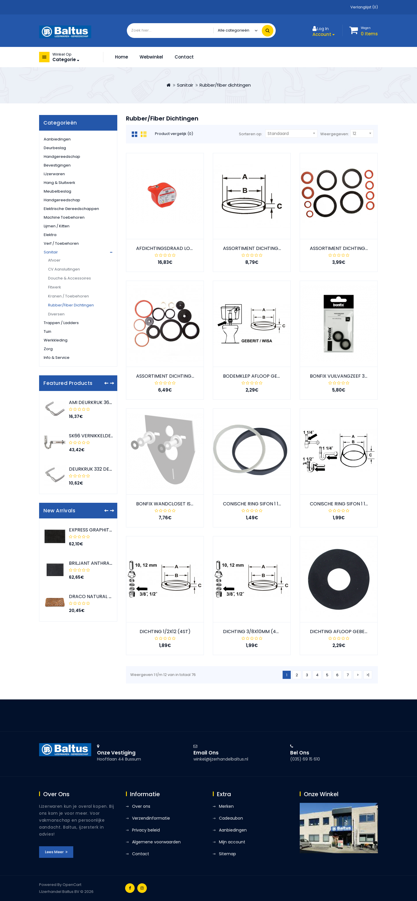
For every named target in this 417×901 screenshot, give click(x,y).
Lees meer (56, 852)
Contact (184, 57)
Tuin (47, 331)
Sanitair (185, 85)
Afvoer (54, 260)
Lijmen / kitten (57, 226)
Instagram (142, 888)
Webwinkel (151, 57)
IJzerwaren (54, 174)
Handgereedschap (62, 156)
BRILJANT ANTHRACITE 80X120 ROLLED (111, 563)
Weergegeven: (334, 134)
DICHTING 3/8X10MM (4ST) (253, 631)
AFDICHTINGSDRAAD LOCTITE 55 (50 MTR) (184, 248)
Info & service (57, 357)
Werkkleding (55, 340)
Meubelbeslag (57, 191)
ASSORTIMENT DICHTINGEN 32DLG (261, 248)
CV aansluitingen (64, 269)
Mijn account (232, 842)
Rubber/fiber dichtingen (225, 85)
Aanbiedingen (57, 139)
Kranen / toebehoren (68, 296)
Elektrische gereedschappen (71, 208)
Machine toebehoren (64, 217)
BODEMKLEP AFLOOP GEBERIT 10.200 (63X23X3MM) (280, 376)
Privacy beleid (146, 830)
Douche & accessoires (69, 278)
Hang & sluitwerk (59, 182)
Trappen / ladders (61, 323)
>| (367, 675)
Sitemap (227, 854)
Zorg (48, 349)
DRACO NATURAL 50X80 (96, 596)
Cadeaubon (231, 818)
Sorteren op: (250, 134)
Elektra (50, 234)
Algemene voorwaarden (156, 842)
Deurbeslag (55, 148)
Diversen (56, 314)
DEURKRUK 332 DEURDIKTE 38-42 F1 (109, 469)
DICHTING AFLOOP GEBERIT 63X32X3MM (355, 631)
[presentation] (106, 383)
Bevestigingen (57, 165)
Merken (226, 806)
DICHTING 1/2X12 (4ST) (165, 631)
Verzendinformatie (151, 818)
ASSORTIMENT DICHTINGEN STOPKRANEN (182, 376)
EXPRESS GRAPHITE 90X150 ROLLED (108, 530)
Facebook (130, 888)
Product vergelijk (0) (174, 133)
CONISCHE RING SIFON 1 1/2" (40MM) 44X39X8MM (278, 503)
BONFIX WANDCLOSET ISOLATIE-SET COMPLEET (189, 503)
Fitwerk (54, 287)
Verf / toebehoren (61, 243)
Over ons (141, 806)
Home (121, 57)
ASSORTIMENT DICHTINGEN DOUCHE (351, 248)
